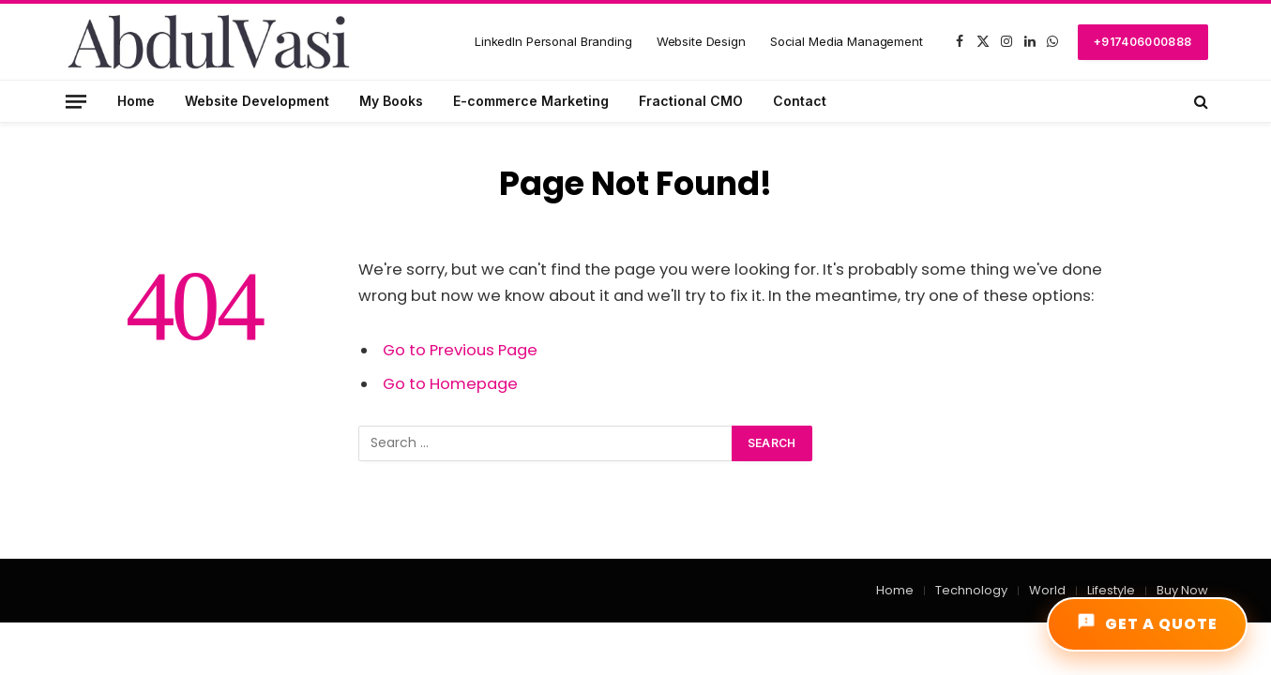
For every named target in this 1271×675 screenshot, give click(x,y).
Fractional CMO (691, 101)
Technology (971, 590)
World (1047, 590)
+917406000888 (1143, 42)
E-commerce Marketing (531, 101)
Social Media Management (846, 41)
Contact (799, 101)
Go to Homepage (450, 384)
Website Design (701, 41)
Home (136, 101)
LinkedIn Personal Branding (553, 41)
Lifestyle (1111, 590)
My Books (391, 101)
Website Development (257, 101)
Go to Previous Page (460, 350)
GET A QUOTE (1147, 623)
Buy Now (1182, 590)
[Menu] (75, 100)
